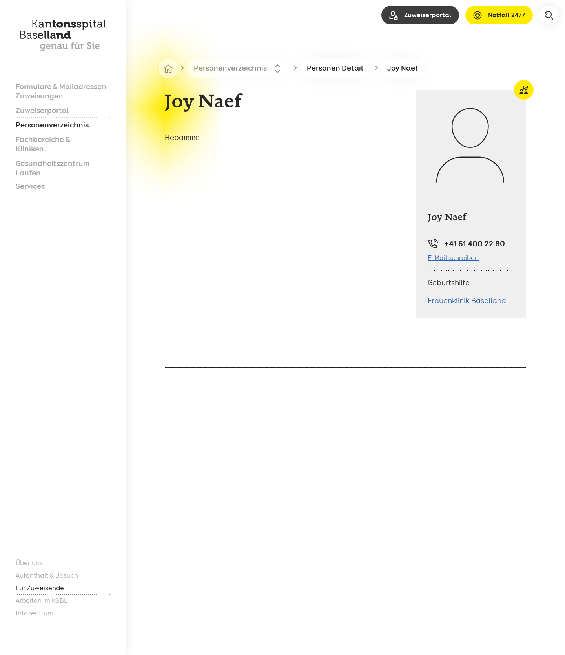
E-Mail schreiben (453, 258)
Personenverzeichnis (52, 125)
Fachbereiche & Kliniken (43, 144)
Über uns (29, 563)
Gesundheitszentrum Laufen (52, 168)
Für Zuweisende (40, 588)
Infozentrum (34, 613)
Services (30, 186)
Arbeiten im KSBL (41, 600)
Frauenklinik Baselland (467, 301)
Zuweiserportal (42, 110)
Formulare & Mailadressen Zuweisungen (61, 91)
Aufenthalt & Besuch (47, 575)
